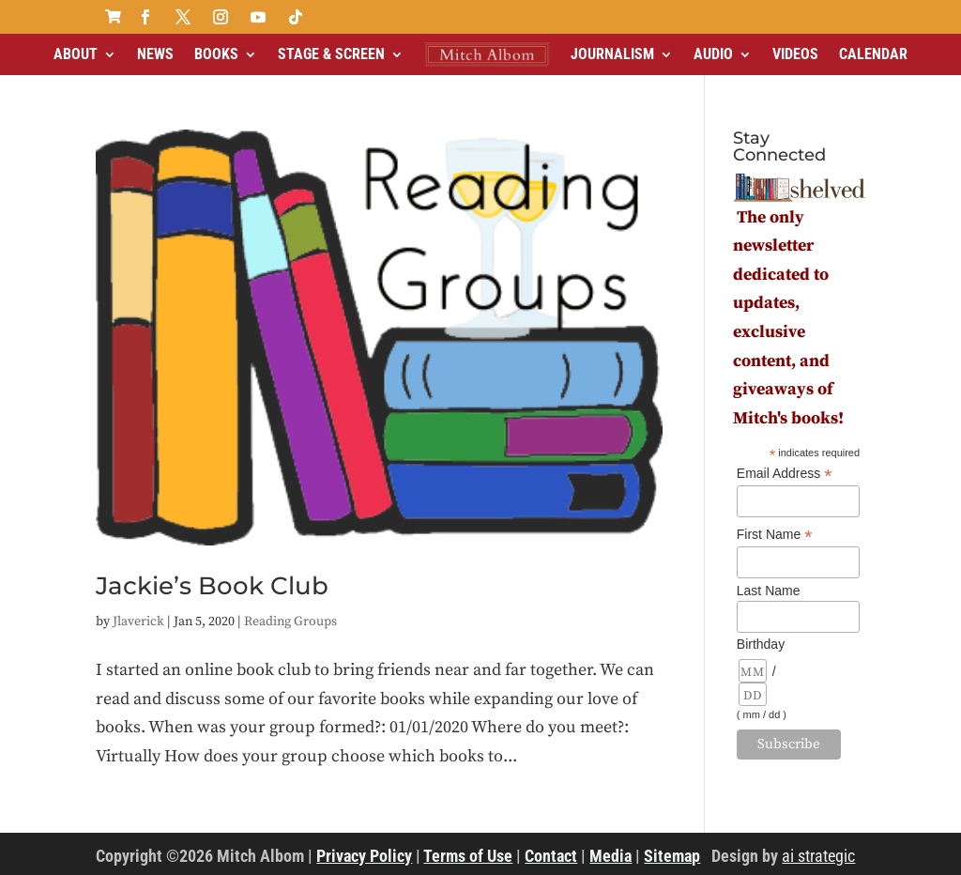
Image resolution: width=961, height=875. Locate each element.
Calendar (873, 54)
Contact (551, 856)
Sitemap (672, 856)
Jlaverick (138, 621)
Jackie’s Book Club (212, 586)
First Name (775, 535)
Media (610, 856)
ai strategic (818, 856)
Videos (795, 54)
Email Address (784, 474)
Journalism (612, 54)
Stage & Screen (331, 54)
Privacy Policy (364, 856)
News (155, 54)
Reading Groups (290, 621)
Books (216, 54)
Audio (713, 54)
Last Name (769, 590)
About (75, 54)
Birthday (761, 644)
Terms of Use (467, 856)
